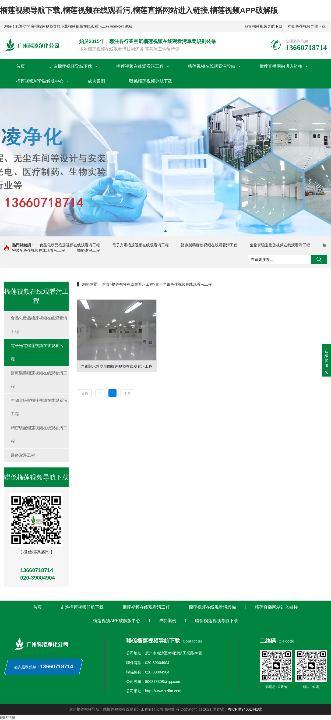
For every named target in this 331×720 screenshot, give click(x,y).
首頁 (20, 66)
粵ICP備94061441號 (245, 709)
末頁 (127, 393)
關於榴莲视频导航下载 (263, 26)
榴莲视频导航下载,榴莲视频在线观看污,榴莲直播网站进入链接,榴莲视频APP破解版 (139, 10)
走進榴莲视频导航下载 (70, 66)
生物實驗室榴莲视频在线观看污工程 (280, 245)
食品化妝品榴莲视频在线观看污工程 (70, 245)
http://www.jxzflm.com (163, 691)
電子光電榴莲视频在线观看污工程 (140, 245)
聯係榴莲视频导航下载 (307, 26)
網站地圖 (7, 717)
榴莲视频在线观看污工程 (140, 66)
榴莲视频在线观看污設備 (211, 66)
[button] (165, 231)
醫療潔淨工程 (88, 250)
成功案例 (96, 81)
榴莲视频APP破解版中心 (40, 81)
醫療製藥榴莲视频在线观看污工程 (209, 245)
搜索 (319, 259)
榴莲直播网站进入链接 (280, 66)
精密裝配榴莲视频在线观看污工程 (39, 434)
